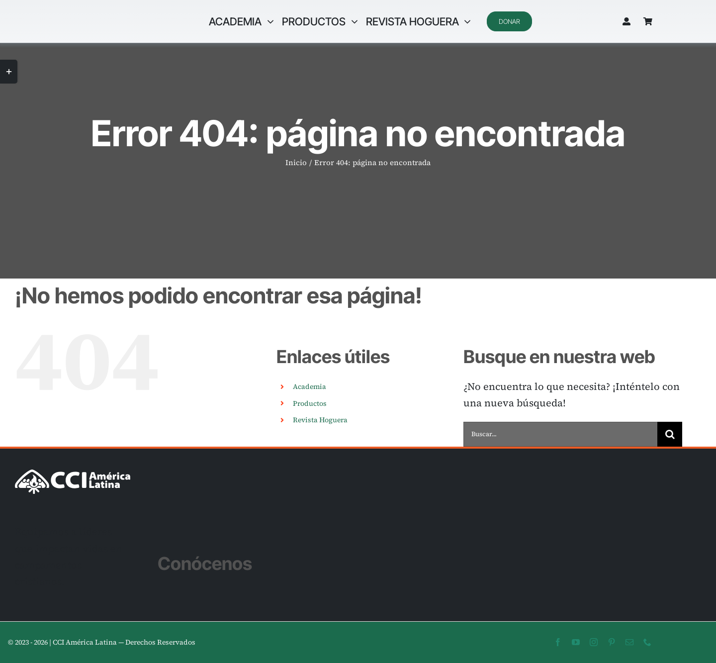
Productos (310, 403)
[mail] (629, 642)
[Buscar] (669, 434)
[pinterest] (612, 642)
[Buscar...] (560, 434)
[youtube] (576, 642)
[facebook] (558, 642)
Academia (309, 386)
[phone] (647, 642)
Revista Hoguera (320, 420)
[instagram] (594, 642)
